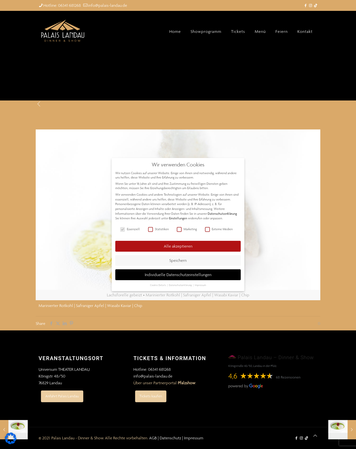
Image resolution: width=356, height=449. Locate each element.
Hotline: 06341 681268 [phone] (62, 5)
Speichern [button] (178, 260)
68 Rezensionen (288, 377)
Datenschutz (170, 438)
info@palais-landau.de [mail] (107, 5)
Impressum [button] (200, 285)
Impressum (193, 438)
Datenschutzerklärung (222, 214)
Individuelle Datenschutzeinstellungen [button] (178, 274)
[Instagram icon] (310, 5)
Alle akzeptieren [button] (178, 246)
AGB (153, 438)
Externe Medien (219, 229)
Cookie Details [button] (158, 285)
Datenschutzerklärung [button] (180, 285)
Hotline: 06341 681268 (152, 369)
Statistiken (158, 229)
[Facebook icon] (305, 5)
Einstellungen (178, 218)
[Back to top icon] (315, 435)
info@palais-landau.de (152, 376)
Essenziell (130, 229)
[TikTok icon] (315, 5)
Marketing (187, 229)
